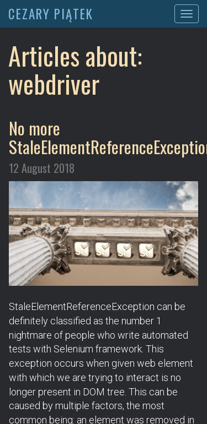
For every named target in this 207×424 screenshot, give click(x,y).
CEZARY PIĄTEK (50, 13)
